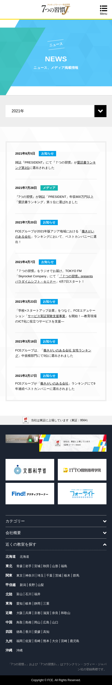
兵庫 (28, 613)
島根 (28, 622)
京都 (37, 613)
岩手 (28, 566)
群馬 (76, 575)
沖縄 (19, 650)
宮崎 (64, 641)
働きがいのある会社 (54, 383)
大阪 (19, 613)
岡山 (37, 622)
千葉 (49, 575)
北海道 (24, 556)
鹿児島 (74, 641)
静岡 (37, 603)
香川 (28, 632)
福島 (64, 566)
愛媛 (37, 632)
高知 (46, 632)
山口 (55, 622)
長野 (32, 585)
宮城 (37, 566)
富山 (19, 594)
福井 (37, 594)
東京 (19, 575)
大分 (55, 641)
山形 (55, 566)
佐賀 (28, 641)
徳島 (19, 632)
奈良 (55, 613)
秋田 (46, 566)
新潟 (23, 585)
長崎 (37, 641)
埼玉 (40, 575)
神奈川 (30, 575)
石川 (28, 594)
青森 (19, 566)
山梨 (41, 585)
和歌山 (65, 613)
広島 (46, 622)
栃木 (67, 575)
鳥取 (19, 622)
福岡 (19, 641)
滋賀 (46, 613)
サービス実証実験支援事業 (46, 316)
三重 (46, 603)
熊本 (46, 641)
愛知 (19, 603)
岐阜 (28, 603)
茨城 (58, 575)
